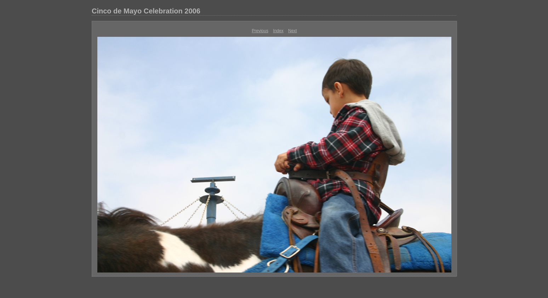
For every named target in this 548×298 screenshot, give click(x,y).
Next (292, 30)
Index (278, 30)
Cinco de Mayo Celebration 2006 (146, 11)
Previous (260, 30)
